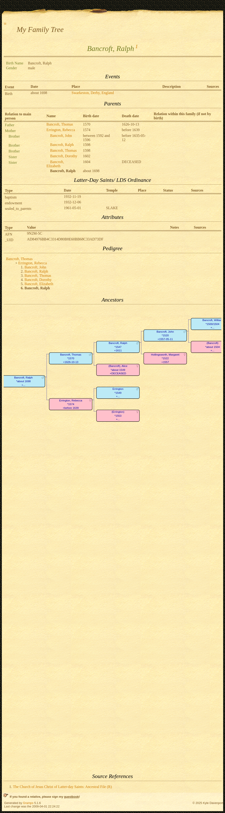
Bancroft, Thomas (59, 124)
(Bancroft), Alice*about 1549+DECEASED (118, 370)
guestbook (71, 796)
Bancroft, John (61, 136)
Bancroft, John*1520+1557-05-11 (165, 335)
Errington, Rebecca (60, 130)
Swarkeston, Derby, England (93, 93)
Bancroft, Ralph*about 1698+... (23, 381)
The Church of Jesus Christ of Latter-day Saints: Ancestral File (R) (62, 787)
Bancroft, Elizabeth (55, 164)
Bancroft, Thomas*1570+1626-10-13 (70, 358)
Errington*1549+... (117, 393)
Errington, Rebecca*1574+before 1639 (70, 404)
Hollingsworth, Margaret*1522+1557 (165, 358)
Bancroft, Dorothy (63, 156)
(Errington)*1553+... (118, 415)
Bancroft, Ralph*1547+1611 (118, 347)
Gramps (28, 803)
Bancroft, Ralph (62, 145)
